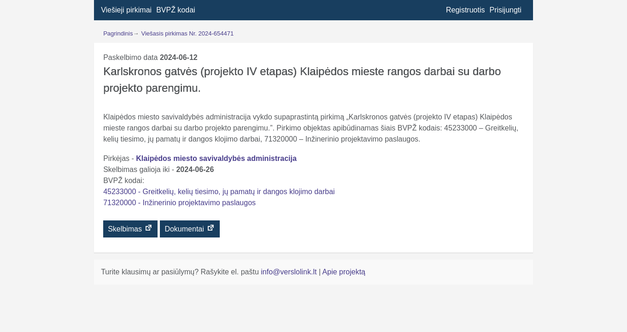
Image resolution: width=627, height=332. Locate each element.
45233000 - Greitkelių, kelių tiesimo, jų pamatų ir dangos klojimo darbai (218, 192)
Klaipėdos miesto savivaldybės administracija (216, 158)
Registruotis (465, 10)
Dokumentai (189, 228)
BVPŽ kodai (175, 10)
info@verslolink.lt (290, 272)
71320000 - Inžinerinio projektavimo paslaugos (179, 203)
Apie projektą (343, 272)
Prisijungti (505, 10)
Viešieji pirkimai (126, 10)
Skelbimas (130, 228)
